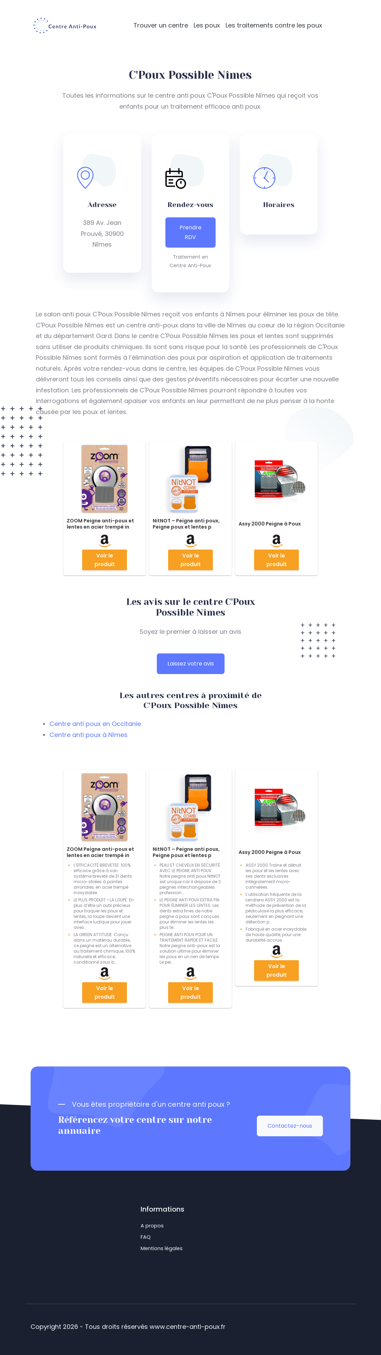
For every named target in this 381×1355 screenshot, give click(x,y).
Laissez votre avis (190, 664)
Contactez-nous (290, 1126)
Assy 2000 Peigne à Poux (270, 524)
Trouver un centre (160, 25)
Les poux (207, 25)
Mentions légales (162, 1248)
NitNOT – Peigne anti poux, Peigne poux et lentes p (186, 524)
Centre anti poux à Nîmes (89, 734)
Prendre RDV (190, 232)
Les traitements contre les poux (274, 25)
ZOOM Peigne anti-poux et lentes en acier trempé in (100, 524)
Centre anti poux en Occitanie (95, 723)
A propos (152, 1225)
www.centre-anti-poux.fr (188, 1326)
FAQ (146, 1237)
